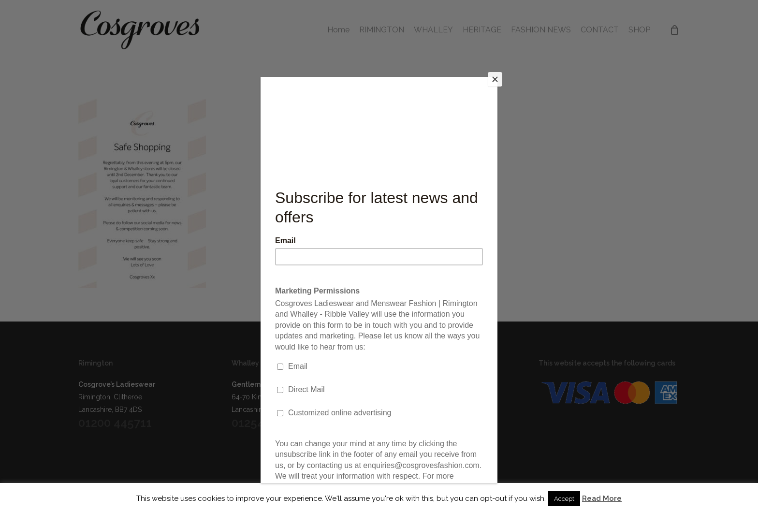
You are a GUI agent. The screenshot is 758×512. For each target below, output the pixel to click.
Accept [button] (564, 498)
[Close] (495, 79)
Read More (602, 498)
